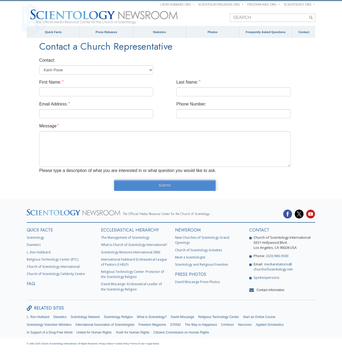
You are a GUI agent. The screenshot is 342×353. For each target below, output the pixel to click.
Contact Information (270, 290)
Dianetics (34, 244)
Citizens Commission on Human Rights (181, 332)
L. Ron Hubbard (38, 252)
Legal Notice (152, 343)
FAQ (31, 284)
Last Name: (187, 82)
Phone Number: (191, 104)
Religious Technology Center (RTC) (52, 259)
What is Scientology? (152, 317)
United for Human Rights (93, 332)
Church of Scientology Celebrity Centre (56, 274)
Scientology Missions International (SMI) (130, 252)
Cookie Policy (122, 343)
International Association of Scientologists (104, 325)
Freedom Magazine (152, 325)
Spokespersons (266, 277)
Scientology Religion (118, 317)
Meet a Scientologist (190, 257)
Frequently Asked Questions (266, 32)
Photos (212, 32)
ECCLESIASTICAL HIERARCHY (130, 230)
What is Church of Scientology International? (134, 244)
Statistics (159, 32)
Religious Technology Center (218, 317)
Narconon (245, 325)
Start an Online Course (259, 317)
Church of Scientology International (53, 266)
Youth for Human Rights (133, 332)
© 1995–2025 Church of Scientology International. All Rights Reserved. (63, 343)
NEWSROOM (188, 230)
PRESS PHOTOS (190, 274)
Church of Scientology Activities (198, 250)
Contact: (47, 60)
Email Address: (53, 104)
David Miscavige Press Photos (197, 282)
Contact (303, 32)
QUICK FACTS (40, 230)
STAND (175, 325)
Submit (165, 185)
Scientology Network (85, 317)
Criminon (227, 325)
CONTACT (259, 230)
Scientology (35, 237)
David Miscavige (182, 317)
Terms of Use (138, 343)
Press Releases (106, 32)
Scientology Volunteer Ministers (49, 325)
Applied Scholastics (269, 325)
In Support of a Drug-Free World (49, 332)
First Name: (50, 82)
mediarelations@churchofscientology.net (273, 267)
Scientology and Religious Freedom (201, 264)
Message (48, 126)
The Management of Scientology (125, 237)
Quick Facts (53, 32)
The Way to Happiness (201, 325)
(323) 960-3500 (277, 255)
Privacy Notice (106, 343)
